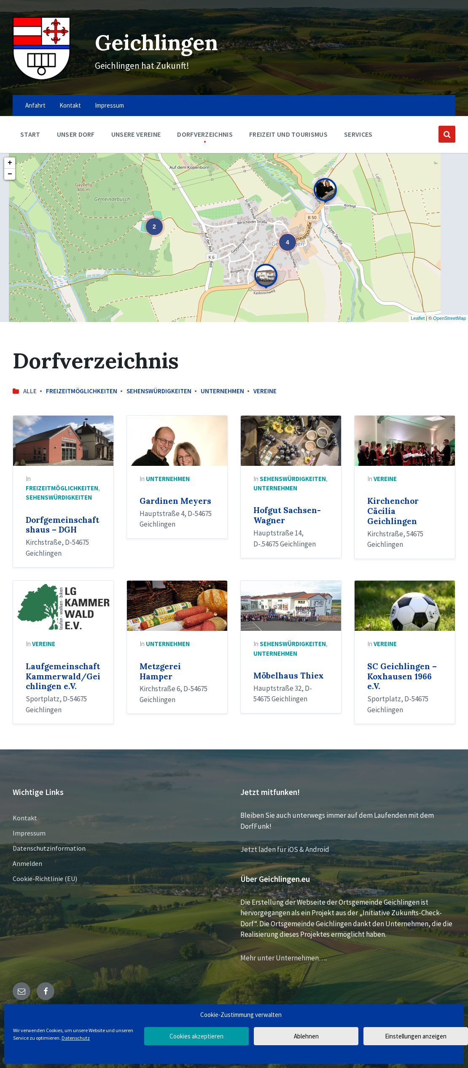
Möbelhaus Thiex (288, 676)
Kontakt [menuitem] (70, 105)
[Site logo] (41, 77)
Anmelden (27, 863)
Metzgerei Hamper (160, 671)
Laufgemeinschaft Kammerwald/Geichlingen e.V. (63, 676)
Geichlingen (156, 42)
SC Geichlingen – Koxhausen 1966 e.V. (402, 676)
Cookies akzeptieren (196, 1036)
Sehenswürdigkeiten (158, 391)
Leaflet (418, 318)
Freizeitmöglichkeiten (81, 391)
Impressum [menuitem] (109, 105)
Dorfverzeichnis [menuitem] (205, 134)
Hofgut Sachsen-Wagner (287, 515)
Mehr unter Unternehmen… (282, 958)
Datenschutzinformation (49, 848)
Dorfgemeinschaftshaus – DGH (62, 525)
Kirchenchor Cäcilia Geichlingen (393, 511)
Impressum (29, 833)
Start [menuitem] (30, 134)
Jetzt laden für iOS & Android (284, 849)
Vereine (265, 391)
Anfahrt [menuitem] (35, 105)
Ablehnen (306, 1036)
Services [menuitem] (358, 134)
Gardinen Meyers (175, 501)
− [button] (10, 174)
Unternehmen (222, 391)
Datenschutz (76, 1038)
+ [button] (10, 163)
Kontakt (25, 818)
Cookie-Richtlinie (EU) (45, 878)
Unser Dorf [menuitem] (76, 134)
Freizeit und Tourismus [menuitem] (288, 134)
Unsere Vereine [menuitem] (136, 134)
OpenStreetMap (449, 318)
